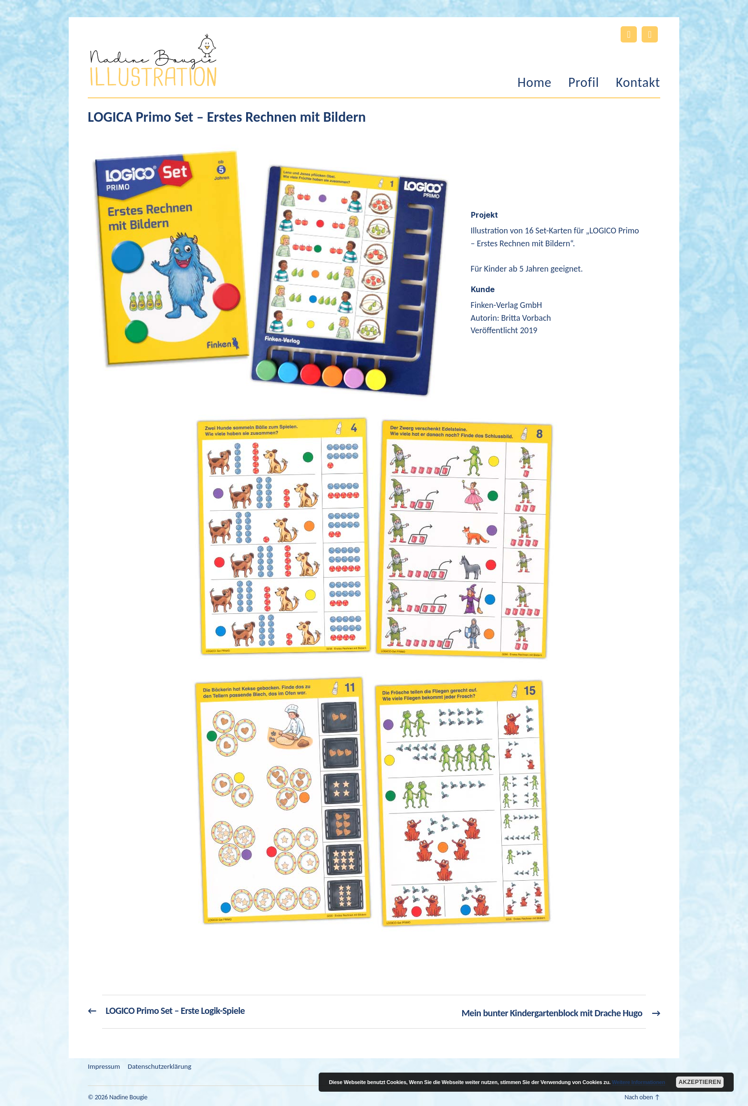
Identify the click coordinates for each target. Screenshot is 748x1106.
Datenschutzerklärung (159, 1064)
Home (535, 82)
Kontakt (638, 82)
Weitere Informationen (638, 1082)
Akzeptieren (699, 1082)
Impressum (104, 1064)
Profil (583, 82)
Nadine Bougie (128, 1095)
